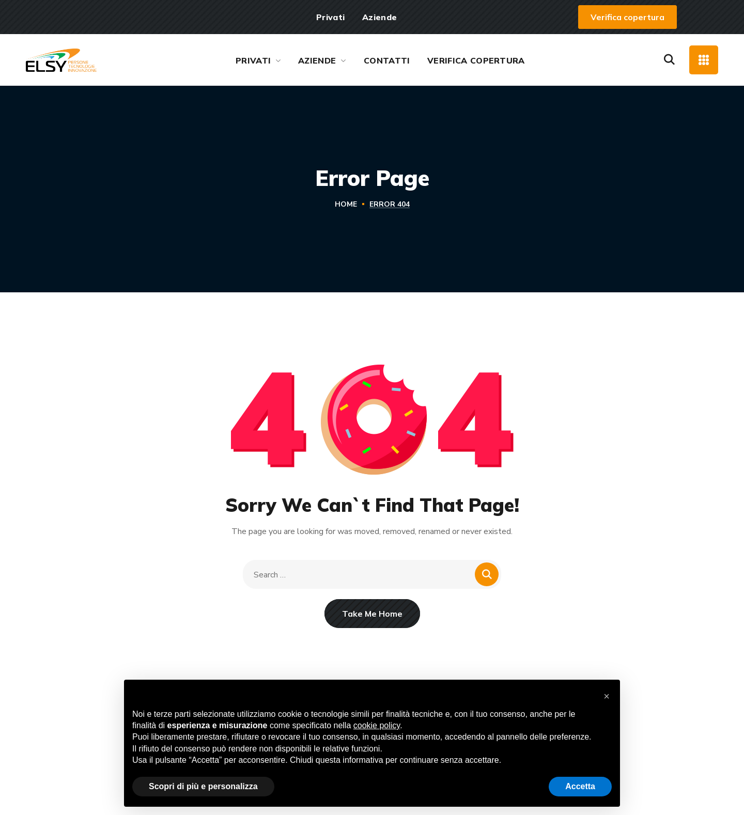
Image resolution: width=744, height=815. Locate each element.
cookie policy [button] (376, 725)
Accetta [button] (580, 786)
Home (346, 204)
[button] (627, 17)
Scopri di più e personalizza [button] (203, 786)
